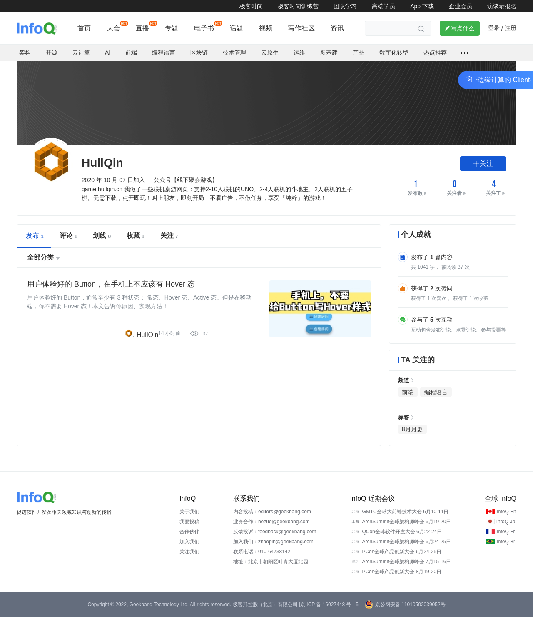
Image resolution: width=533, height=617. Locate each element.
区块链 (199, 52)
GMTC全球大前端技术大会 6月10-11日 (405, 512)
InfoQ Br (505, 542)
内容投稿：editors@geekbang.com (272, 512)
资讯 (337, 28)
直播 (142, 28)
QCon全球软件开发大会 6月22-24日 (402, 532)
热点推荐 (435, 52)
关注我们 (189, 552)
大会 (113, 28)
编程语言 (163, 52)
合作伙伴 (189, 532)
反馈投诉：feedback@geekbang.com (274, 532)
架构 (25, 52)
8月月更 (412, 429)
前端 (131, 52)
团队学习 (345, 6)
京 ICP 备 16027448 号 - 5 (329, 604)
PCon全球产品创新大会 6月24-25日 (401, 552)
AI (107, 52)
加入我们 (189, 542)
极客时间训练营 (298, 6)
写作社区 (301, 28)
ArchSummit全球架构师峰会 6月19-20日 (406, 522)
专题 (171, 28)
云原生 (270, 52)
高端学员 (383, 6)
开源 (51, 52)
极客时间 (251, 6)
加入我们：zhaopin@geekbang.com (273, 542)
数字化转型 (393, 52)
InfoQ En (506, 512)
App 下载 (422, 6)
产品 (358, 52)
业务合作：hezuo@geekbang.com (271, 522)
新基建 (329, 52)
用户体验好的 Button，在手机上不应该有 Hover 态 (111, 284)
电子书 (204, 28)
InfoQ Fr (505, 532)
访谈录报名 (501, 6)
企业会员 (460, 6)
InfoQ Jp (505, 522)
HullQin (147, 334)
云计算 (81, 52)
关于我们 (189, 512)
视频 (265, 28)
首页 (84, 28)
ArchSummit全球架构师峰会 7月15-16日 (406, 562)
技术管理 (234, 52)
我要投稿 (189, 522)
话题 (236, 28)
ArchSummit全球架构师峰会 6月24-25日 (406, 542)
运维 (299, 52)
